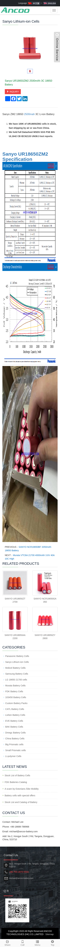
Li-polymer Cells (13, 756)
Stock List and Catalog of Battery (21, 802)
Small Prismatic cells (15, 750)
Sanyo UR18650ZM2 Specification (25, 156)
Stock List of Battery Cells (17, 775)
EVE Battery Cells (14, 721)
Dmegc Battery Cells (15, 732)
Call (22, 942)
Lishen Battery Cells (15, 715)
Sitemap (49, 934)
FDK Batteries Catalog (16, 782)
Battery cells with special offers (20, 795)
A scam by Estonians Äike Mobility (22, 789)
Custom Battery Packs (16, 703)
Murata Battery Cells (15, 685)
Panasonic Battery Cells (17, 656)
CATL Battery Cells (14, 709)
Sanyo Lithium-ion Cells (17, 662)
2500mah (29, 114)
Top (52, 942)
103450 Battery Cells (15, 697)
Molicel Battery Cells (15, 668)
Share (7, 942)
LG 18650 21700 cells (16, 679)
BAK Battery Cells (14, 726)
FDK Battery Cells (14, 691)
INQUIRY (13, 91)
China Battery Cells (14, 738)
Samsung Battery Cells (16, 673)
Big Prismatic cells (14, 744)
